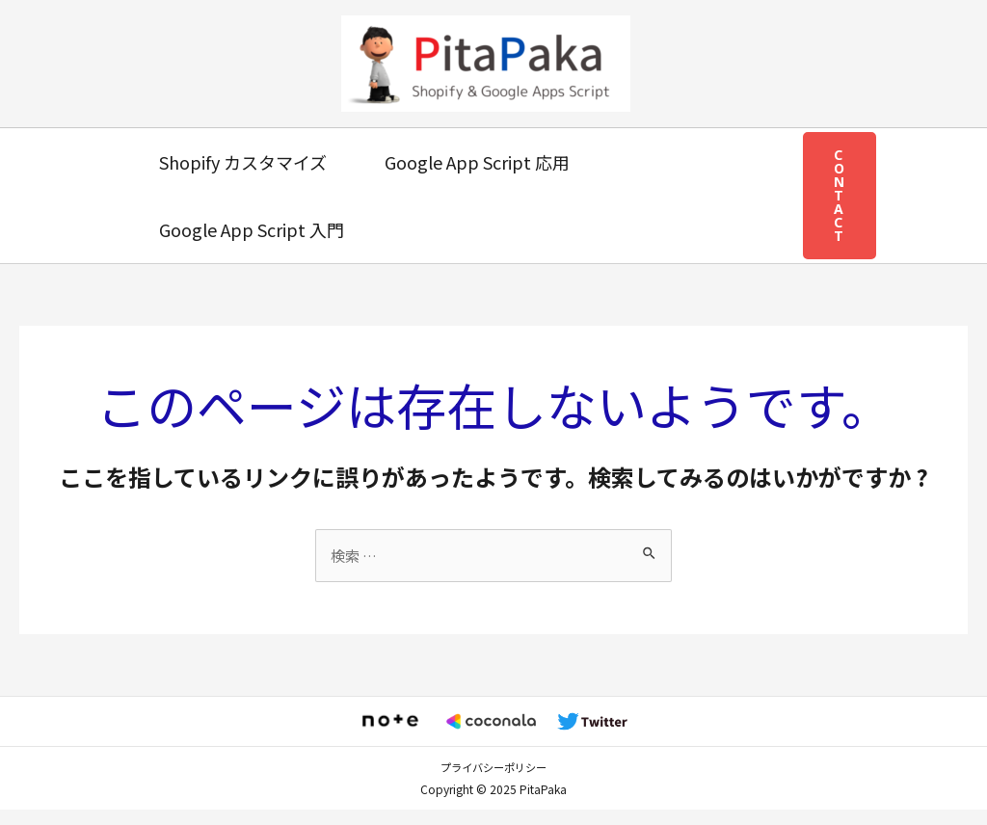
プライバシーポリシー (493, 783)
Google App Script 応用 (471, 161)
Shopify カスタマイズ (241, 161)
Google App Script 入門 (249, 229)
